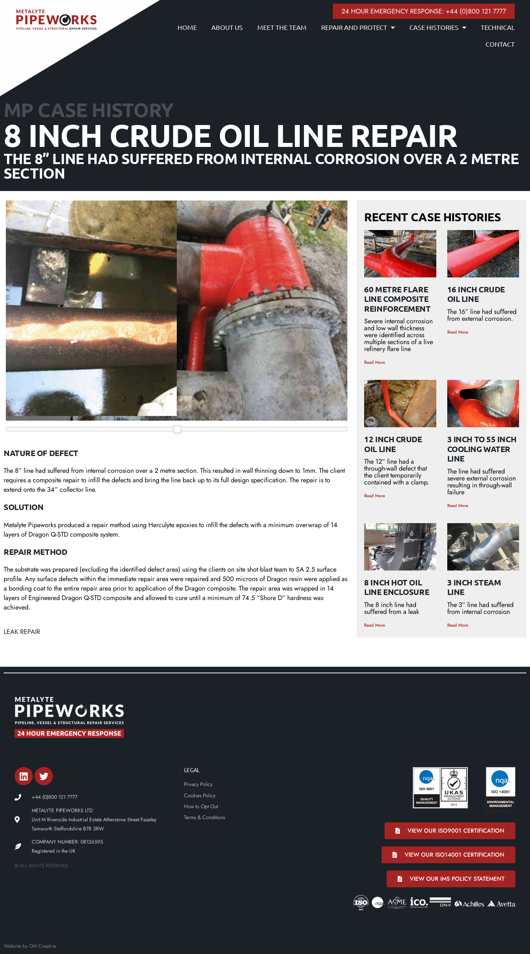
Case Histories (437, 27)
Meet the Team (282, 27)
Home (187, 27)
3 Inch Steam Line (474, 587)
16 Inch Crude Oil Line (476, 294)
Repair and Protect (358, 27)
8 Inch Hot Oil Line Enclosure (396, 587)
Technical (498, 27)
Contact (500, 44)
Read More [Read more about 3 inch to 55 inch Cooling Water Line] (457, 505)
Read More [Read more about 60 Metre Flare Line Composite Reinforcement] (374, 362)
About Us (227, 27)
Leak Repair (22, 631)
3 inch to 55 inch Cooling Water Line (482, 448)
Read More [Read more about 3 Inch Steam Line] (457, 625)
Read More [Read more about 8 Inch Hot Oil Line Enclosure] (374, 625)
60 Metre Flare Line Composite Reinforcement (397, 299)
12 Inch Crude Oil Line (393, 443)
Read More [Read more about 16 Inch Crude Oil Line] (457, 332)
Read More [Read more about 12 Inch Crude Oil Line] (374, 495)
